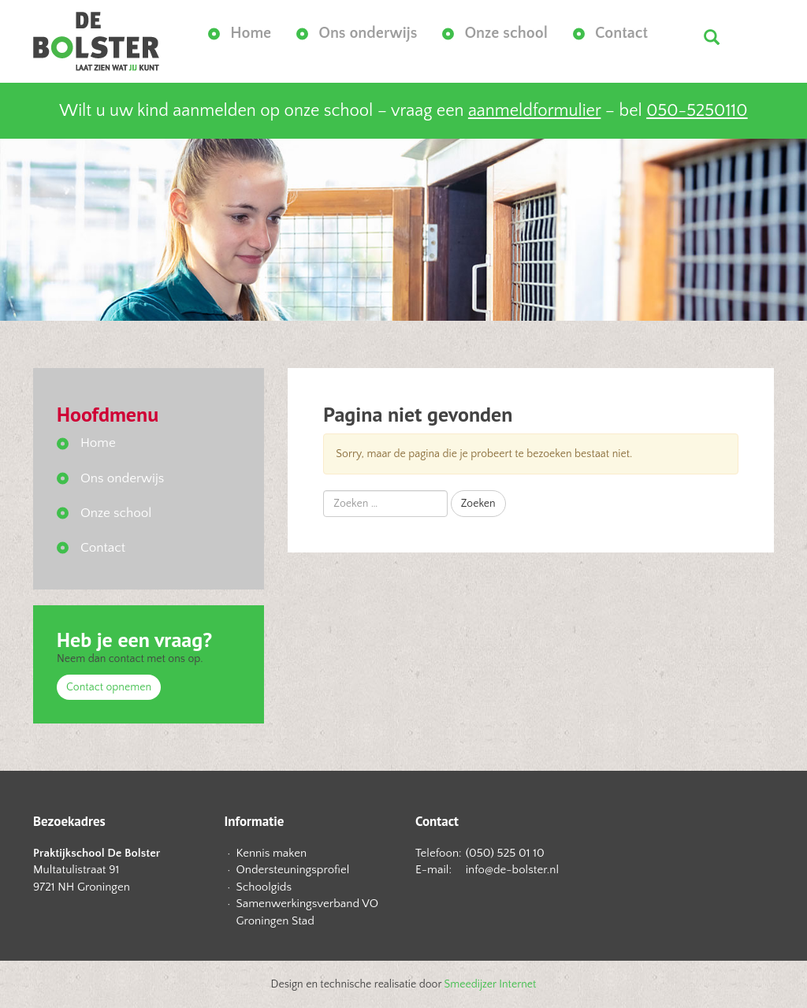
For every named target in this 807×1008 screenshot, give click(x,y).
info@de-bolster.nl (512, 869)
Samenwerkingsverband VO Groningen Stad (307, 912)
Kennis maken (271, 853)
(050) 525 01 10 (505, 853)
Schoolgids (264, 887)
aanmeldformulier (534, 111)
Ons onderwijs (367, 33)
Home (250, 33)
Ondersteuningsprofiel (293, 869)
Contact (621, 33)
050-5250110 (696, 111)
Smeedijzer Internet (490, 984)
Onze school (506, 33)
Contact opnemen (108, 687)
